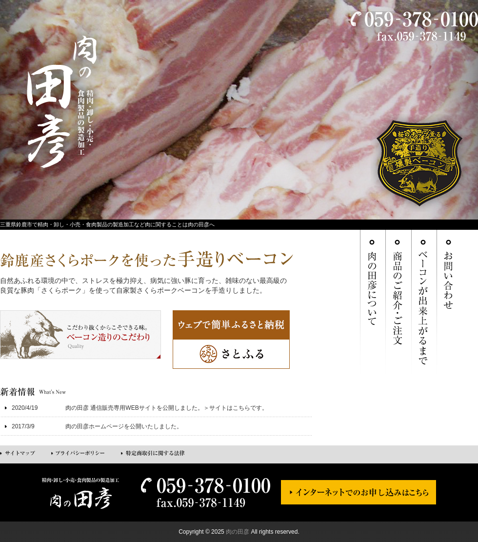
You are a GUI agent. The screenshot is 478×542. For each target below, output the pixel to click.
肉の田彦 (237, 531)
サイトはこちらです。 (238, 407)
